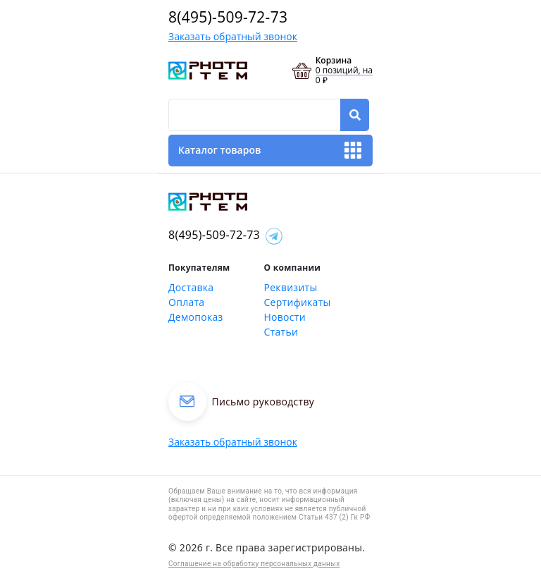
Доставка (190, 287)
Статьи (281, 331)
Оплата (186, 302)
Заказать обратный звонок (232, 36)
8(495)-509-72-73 (227, 17)
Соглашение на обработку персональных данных (254, 564)
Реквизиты (291, 287)
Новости (285, 317)
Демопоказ (195, 317)
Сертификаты (297, 302)
